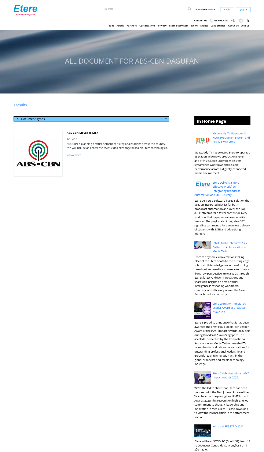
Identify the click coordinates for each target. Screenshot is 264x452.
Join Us (245, 25)
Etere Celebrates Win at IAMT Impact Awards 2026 (231, 375)
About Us (233, 25)
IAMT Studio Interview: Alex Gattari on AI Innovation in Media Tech (230, 247)
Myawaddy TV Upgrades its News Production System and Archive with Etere (231, 137)
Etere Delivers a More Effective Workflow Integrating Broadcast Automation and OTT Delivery (217, 189)
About (120, 25)
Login (227, 9)
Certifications (147, 25)
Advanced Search (205, 9)
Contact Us (200, 20)
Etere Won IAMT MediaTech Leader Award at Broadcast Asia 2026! (230, 308)
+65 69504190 (219, 20)
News (194, 25)
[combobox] (91, 118)
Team (110, 25)
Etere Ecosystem (178, 25)
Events (204, 25)
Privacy (162, 25)
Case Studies (218, 25)
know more (74, 155)
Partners (131, 25)
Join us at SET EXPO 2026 (228, 426)
